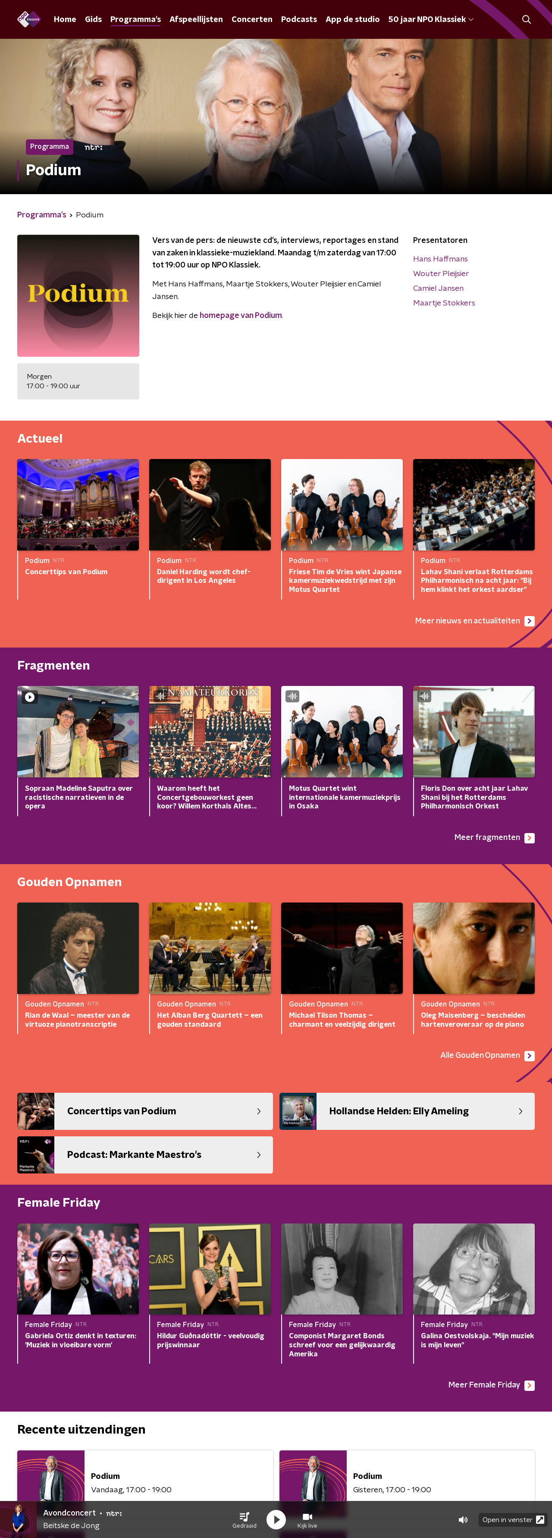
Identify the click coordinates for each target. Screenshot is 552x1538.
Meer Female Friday (491, 1386)
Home (65, 20)
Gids (93, 20)
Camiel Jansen (438, 289)
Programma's (135, 20)
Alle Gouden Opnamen (487, 1056)
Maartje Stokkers (444, 303)
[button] (244, 1520)
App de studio (353, 20)
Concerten (252, 20)
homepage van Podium (241, 316)
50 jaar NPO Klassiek (431, 20)
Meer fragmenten (495, 838)
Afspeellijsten (196, 20)
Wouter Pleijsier (441, 274)
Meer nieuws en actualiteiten (475, 621)
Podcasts (299, 20)
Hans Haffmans (440, 259)
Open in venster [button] (513, 1520)
